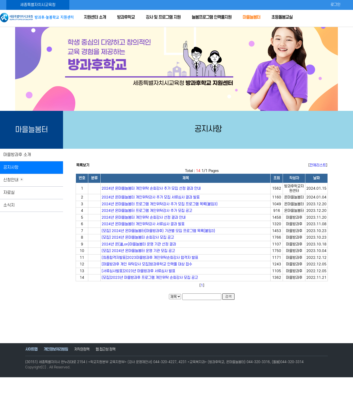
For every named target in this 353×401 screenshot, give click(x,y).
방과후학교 (126, 17)
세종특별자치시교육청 (37, 5)
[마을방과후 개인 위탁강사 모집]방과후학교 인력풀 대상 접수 (147, 264)
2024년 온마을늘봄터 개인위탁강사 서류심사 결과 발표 (143, 224)
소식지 (9, 205)
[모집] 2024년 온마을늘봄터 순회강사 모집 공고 (138, 237)
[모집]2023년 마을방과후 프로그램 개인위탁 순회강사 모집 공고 (150, 277)
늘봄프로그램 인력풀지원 (211, 17)
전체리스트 (318, 165)
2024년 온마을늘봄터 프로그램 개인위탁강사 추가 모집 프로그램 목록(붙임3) (160, 204)
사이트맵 (31, 349)
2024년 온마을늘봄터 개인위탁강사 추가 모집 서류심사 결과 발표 (151, 197)
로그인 (335, 5)
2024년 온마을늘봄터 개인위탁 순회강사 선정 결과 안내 (144, 217)
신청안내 (13, 180)
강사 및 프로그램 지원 (163, 17)
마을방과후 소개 (17, 155)
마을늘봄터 (251, 17)
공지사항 (10, 167)
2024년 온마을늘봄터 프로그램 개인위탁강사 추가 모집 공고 (147, 211)
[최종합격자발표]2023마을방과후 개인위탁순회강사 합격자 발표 (150, 258)
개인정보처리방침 (56, 349)
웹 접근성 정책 (105, 349)
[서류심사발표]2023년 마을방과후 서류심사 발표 (138, 271)
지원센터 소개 (95, 17)
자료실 (9, 192)
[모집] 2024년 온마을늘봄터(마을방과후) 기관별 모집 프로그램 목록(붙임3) (158, 231)
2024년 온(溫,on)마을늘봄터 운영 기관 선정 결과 (139, 244)
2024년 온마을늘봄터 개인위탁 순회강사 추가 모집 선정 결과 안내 (151, 188)
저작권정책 (81, 349)
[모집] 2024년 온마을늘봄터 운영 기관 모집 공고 (138, 251)
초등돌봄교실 (281, 17)
